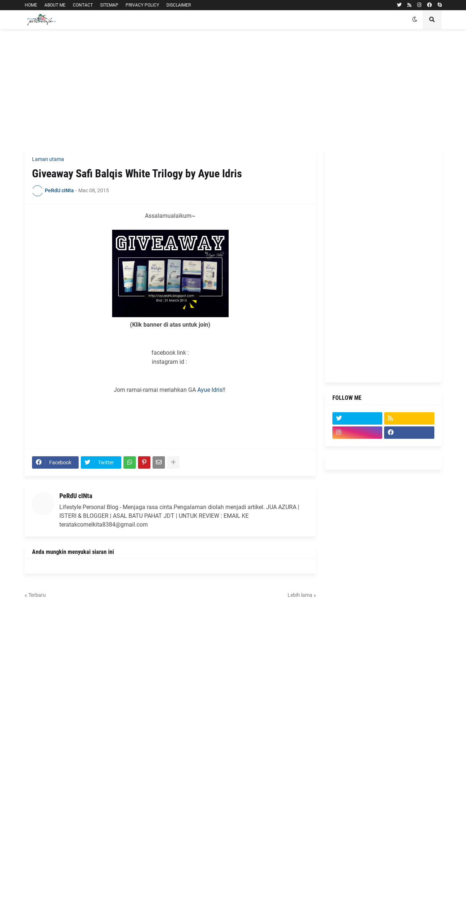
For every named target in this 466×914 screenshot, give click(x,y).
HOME (31, 5)
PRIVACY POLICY (142, 5)
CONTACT (83, 5)
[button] (415, 19)
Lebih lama (300, 595)
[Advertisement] (233, 89)
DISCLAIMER (178, 5)
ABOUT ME (55, 5)
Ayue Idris (209, 389)
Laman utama (48, 159)
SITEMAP (109, 5)
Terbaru (37, 595)
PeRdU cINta (75, 496)
